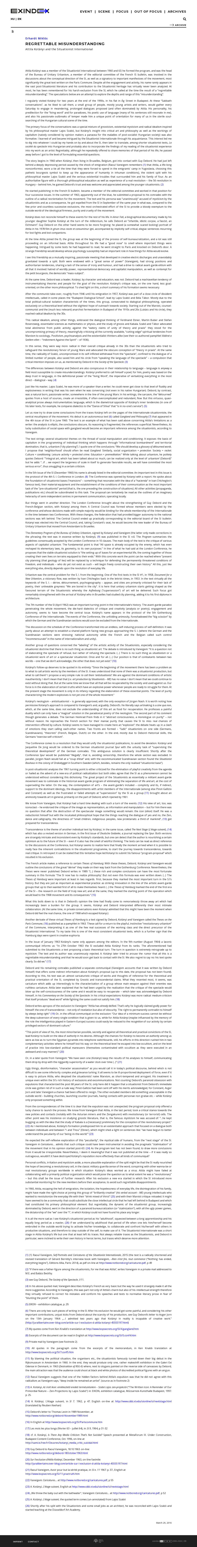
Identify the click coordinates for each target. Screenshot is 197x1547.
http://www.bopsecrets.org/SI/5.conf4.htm (112, 1335)
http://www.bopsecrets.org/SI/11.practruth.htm (52, 1474)
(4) (54, 380)
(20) (62, 1051)
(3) (126, 362)
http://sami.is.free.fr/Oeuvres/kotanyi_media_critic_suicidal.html (61, 1442)
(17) (49, 961)
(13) (165, 819)
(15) (94, 895)
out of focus (148, 11)
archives (177, 11)
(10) (114, 661)
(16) (46, 923)
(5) (145, 406)
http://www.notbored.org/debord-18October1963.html (56, 1453)
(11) (147, 793)
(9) (98, 536)
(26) (67, 1222)
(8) (86, 476)
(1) (144, 164)
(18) (117, 999)
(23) (91, 1134)
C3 (185, 1541)
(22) (27, 1126)
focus (122, 11)
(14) (169, 829)
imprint (18, 1542)
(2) (162, 184)
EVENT (86, 11)
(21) (120, 1062)
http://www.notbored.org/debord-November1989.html (56, 1415)
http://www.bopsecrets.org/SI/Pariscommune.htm (73, 1422)
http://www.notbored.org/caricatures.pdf (122, 1263)
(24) (88, 1148)
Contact (33, 1542)
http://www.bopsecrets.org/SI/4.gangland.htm (112, 1329)
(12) (140, 803)
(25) (113, 1196)
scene (104, 11)
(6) (110, 416)
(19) (53, 1013)
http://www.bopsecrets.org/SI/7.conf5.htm (49, 1352)
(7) (149, 416)
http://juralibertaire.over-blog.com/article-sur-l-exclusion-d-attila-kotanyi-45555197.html (77, 1322)
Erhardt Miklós (36, 38)
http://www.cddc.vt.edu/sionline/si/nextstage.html (143, 1401)
